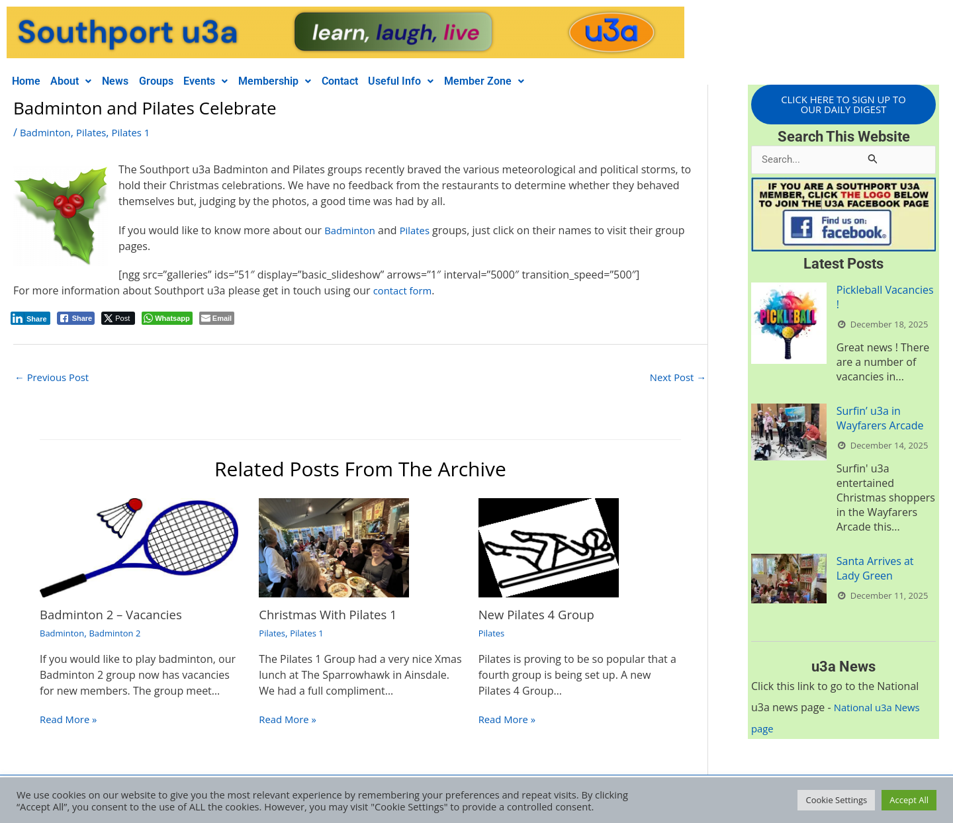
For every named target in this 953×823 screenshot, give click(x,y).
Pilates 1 (138, 132)
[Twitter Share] (118, 318)
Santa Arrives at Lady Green (875, 570)
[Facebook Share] (76, 318)
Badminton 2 (120, 634)
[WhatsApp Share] (167, 318)
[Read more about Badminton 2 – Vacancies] (139, 548)
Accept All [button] (909, 800)
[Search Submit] (873, 160)
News (129, 81)
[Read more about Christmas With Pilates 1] (333, 548)
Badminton (47, 132)
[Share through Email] (216, 318)
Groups (175, 81)
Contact (375, 81)
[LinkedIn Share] (30, 318)
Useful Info (442, 81)
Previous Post (55, 378)
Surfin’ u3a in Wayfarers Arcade (880, 420)
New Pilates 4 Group (541, 616)
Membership (305, 81)
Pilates (96, 132)
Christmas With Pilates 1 (333, 616)
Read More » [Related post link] (70, 721)
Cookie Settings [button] (836, 800)
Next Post (675, 378)
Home (29, 81)
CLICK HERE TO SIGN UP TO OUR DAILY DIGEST (843, 105)
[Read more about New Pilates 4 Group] (548, 548)
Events (230, 81)
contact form (405, 290)
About (79, 81)
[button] (79, 81)
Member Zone (531, 81)
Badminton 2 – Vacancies (116, 616)
